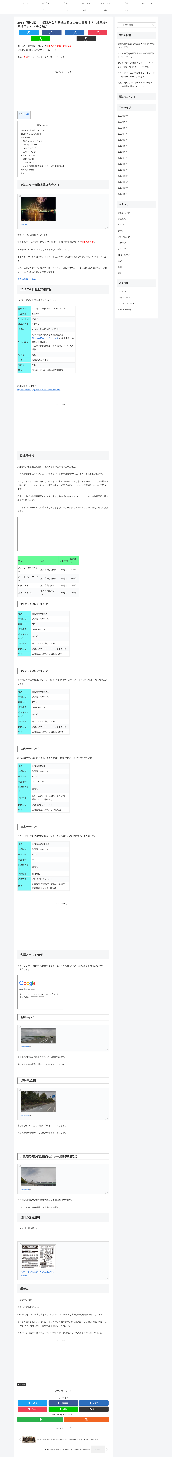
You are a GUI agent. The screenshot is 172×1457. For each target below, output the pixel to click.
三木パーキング (29, 147)
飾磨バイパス (28, 154)
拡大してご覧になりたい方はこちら (37, 1268)
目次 (39, 119)
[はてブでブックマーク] (55, 32)
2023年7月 (123, 134)
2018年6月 (123, 152)
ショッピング (124, 237)
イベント (21, 1380)
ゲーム (121, 231)
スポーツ (122, 243)
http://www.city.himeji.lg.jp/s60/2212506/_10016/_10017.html (38, 386)
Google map (25, 1042)
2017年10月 (123, 188)
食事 (120, 273)
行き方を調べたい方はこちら (45, 334)
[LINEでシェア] (86, 32)
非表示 (26, 108)
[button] (101, 32)
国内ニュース (124, 255)
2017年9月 (123, 194)
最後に (23, 169)
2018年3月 (123, 164)
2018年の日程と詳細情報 (31, 128)
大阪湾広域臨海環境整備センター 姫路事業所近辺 (43, 161)
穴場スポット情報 (28, 150)
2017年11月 (123, 182)
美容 (120, 261)
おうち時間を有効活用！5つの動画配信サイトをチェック (136, 55)
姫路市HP (24, 220)
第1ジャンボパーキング (32, 136)
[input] (136, 25)
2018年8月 (123, 146)
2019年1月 (123, 140)
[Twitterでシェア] (25, 32)
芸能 (120, 267)
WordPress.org (124, 309)
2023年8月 (123, 128)
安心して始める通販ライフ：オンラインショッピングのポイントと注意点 (136, 65)
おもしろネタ (124, 213)
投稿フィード (124, 297)
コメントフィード (126, 303)
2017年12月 (123, 176)
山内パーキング (29, 143)
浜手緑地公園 (28, 158)
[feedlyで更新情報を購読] (40, 1415)
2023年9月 (123, 122)
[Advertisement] (63, 86)
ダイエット (123, 249)
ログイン (122, 291)
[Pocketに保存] (71, 32)
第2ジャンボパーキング (32, 139)
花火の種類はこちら (26, 275)
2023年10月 (123, 116)
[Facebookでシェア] (40, 32)
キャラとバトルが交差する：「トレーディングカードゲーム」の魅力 (136, 75)
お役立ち (122, 219)
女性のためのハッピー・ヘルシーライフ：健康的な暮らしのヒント (135, 84)
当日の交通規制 (27, 165)
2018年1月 (123, 170)
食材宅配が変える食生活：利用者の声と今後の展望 (136, 46)
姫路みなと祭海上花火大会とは (34, 124)
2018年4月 (123, 158)
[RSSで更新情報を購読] (86, 1415)
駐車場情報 (25, 132)
